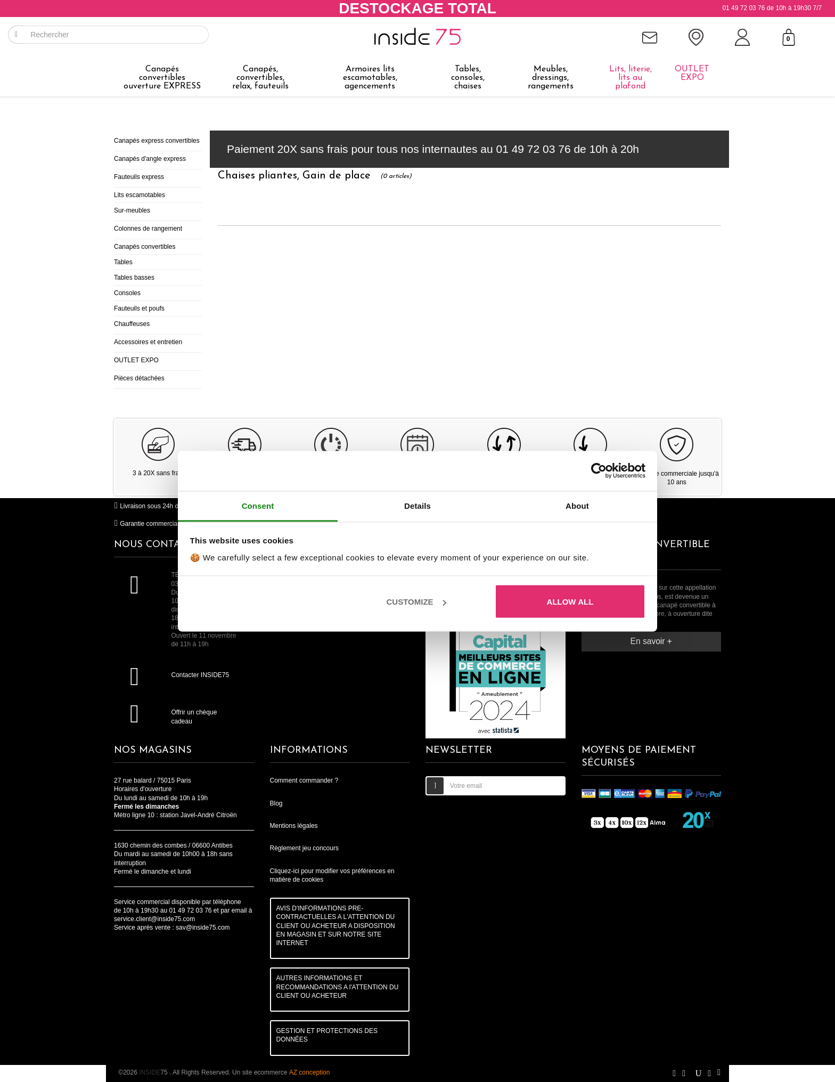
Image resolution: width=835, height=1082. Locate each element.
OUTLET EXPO (136, 360)
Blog (276, 803)
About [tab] (577, 505)
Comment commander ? (304, 780)
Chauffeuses (132, 324)
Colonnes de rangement (148, 228)
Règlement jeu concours (304, 848)
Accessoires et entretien (148, 342)
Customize (416, 601)
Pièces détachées (139, 378)
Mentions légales (294, 825)
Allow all (570, 601)
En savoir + (651, 641)
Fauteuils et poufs (139, 308)
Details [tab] (417, 505)
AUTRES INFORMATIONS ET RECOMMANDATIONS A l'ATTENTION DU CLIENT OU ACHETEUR (337, 986)
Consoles (127, 293)
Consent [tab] (258, 505)
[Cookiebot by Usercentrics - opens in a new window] (598, 471)
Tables (123, 262)
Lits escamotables (139, 195)
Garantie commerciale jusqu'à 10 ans (169, 523)
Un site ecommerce (281, 1072)
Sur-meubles (132, 210)
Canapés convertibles (144, 246)
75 (154, 1072)
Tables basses (134, 277)
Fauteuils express (139, 177)
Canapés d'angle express (150, 158)
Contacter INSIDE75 (200, 675)
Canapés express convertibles (157, 140)
